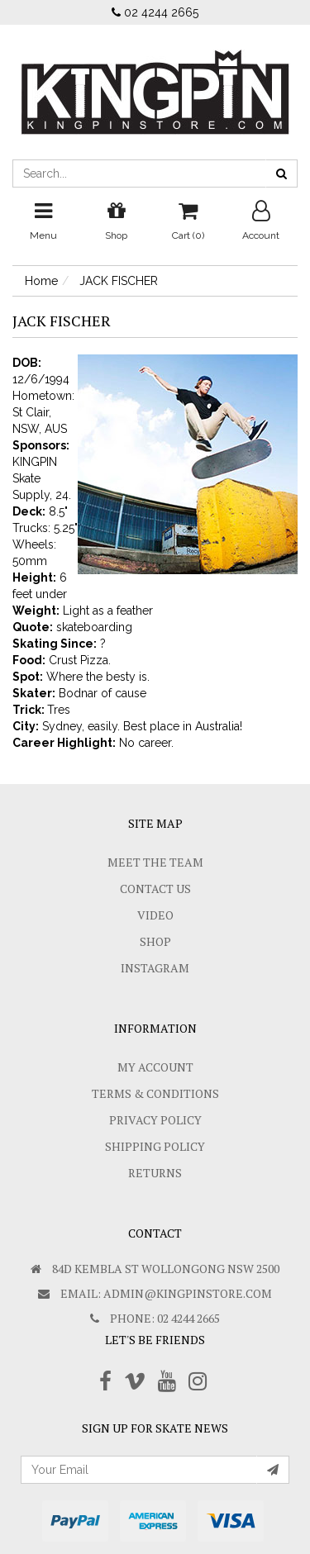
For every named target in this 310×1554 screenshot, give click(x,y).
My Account (155, 1067)
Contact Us (155, 888)
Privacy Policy (155, 1120)
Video (155, 915)
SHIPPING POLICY (155, 1146)
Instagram (155, 968)
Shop (155, 941)
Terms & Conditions (155, 1093)
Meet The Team (155, 862)
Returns (155, 1173)
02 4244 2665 (155, 12)
